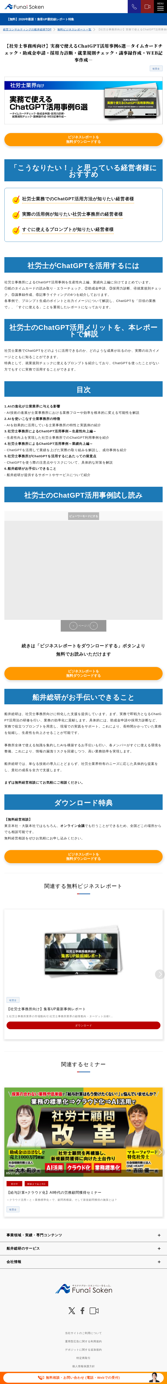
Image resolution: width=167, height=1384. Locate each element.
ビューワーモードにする (83, 516)
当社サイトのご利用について (83, 1332)
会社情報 (14, 1261)
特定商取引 (83, 1357)
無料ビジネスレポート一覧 (74, 29)
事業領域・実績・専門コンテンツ (34, 1235)
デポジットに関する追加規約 (83, 1349)
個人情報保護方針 (83, 1366)
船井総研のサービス (23, 1248)
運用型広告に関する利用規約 (83, 1341)
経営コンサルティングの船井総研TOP (27, 29)
